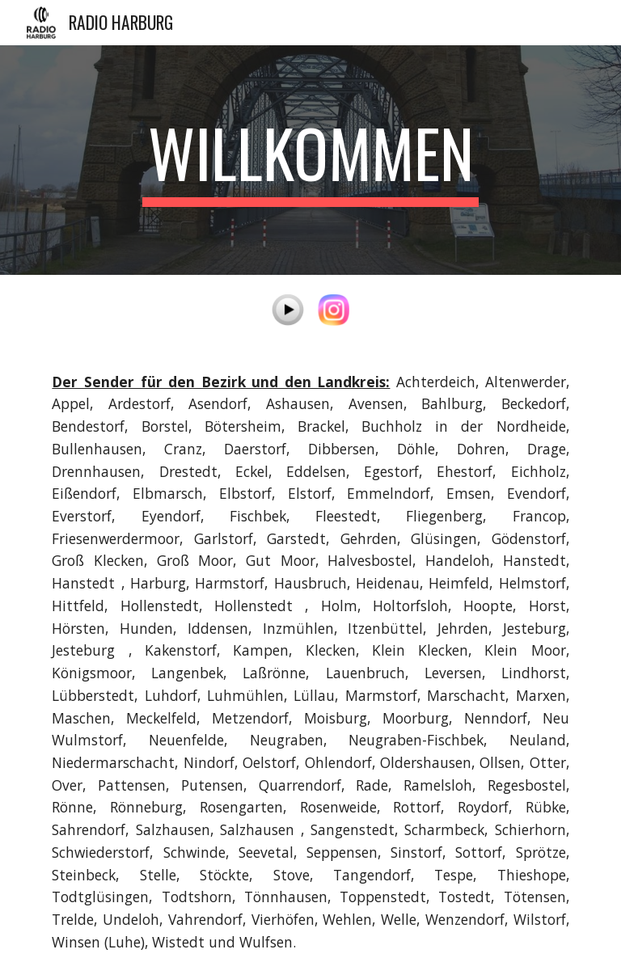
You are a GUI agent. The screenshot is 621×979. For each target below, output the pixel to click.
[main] (310, 160)
